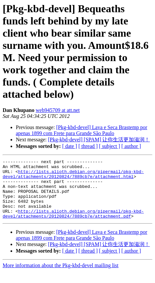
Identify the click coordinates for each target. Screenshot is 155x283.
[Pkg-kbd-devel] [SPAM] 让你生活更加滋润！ (99, 139)
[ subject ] (109, 146)
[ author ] (131, 146)
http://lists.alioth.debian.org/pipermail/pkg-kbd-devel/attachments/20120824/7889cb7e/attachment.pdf (73, 225)
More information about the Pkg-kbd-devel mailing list (60, 277)
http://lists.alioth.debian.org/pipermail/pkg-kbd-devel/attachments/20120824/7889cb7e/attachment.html (73, 177)
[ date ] (69, 146)
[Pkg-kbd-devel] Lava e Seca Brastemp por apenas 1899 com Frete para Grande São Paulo (81, 130)
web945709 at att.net (58, 110)
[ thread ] (88, 146)
